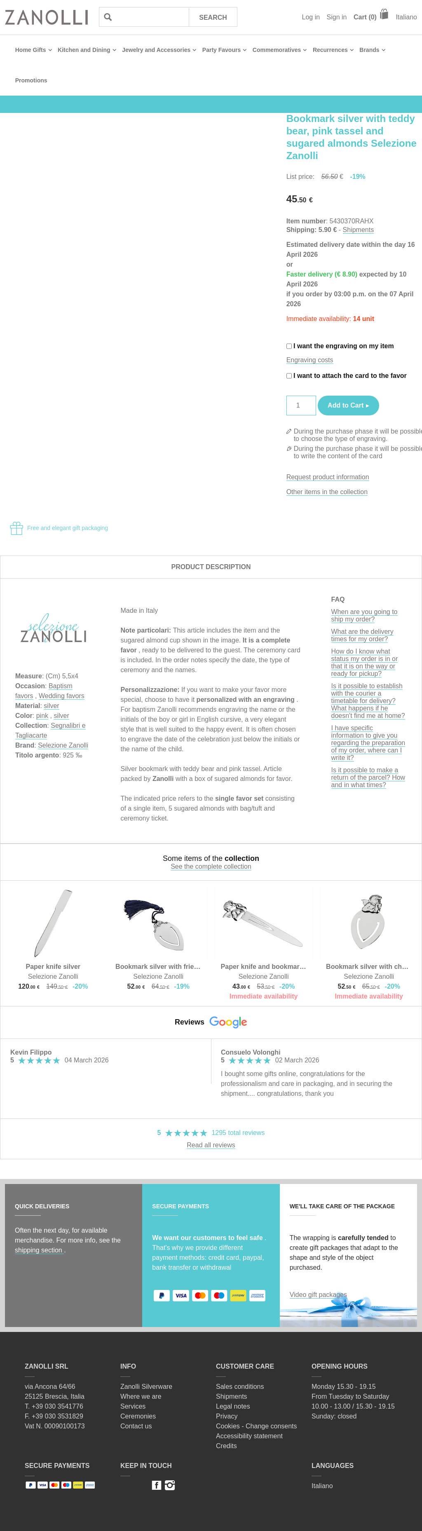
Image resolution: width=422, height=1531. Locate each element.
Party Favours (221, 50)
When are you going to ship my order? (364, 615)
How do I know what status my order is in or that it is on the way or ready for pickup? (364, 662)
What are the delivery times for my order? (362, 635)
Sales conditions (240, 1386)
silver (51, 705)
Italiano (406, 17)
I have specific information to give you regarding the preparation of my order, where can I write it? (368, 742)
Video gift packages (318, 1294)
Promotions (31, 80)
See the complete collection (211, 866)
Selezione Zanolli (63, 745)
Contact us (136, 1426)
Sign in (337, 17)
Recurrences (330, 50)
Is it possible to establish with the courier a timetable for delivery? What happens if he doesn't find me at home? (368, 700)
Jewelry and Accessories (156, 50)
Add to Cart (345, 405)
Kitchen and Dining (84, 50)
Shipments (358, 229)
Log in (311, 17)
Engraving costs (309, 359)
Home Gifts (30, 50)
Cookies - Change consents (256, 1426)
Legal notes (233, 1406)
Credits (226, 1445)
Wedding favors (61, 695)
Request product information (327, 477)
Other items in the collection (327, 491)
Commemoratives (277, 50)
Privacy (226, 1416)
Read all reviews (211, 1145)
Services (132, 1406)
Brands (369, 50)
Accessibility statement (249, 1436)
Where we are (141, 1396)
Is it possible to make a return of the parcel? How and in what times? (368, 777)
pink (42, 715)
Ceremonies (138, 1416)
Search (213, 17)
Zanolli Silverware (146, 1386)
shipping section (39, 1250)
